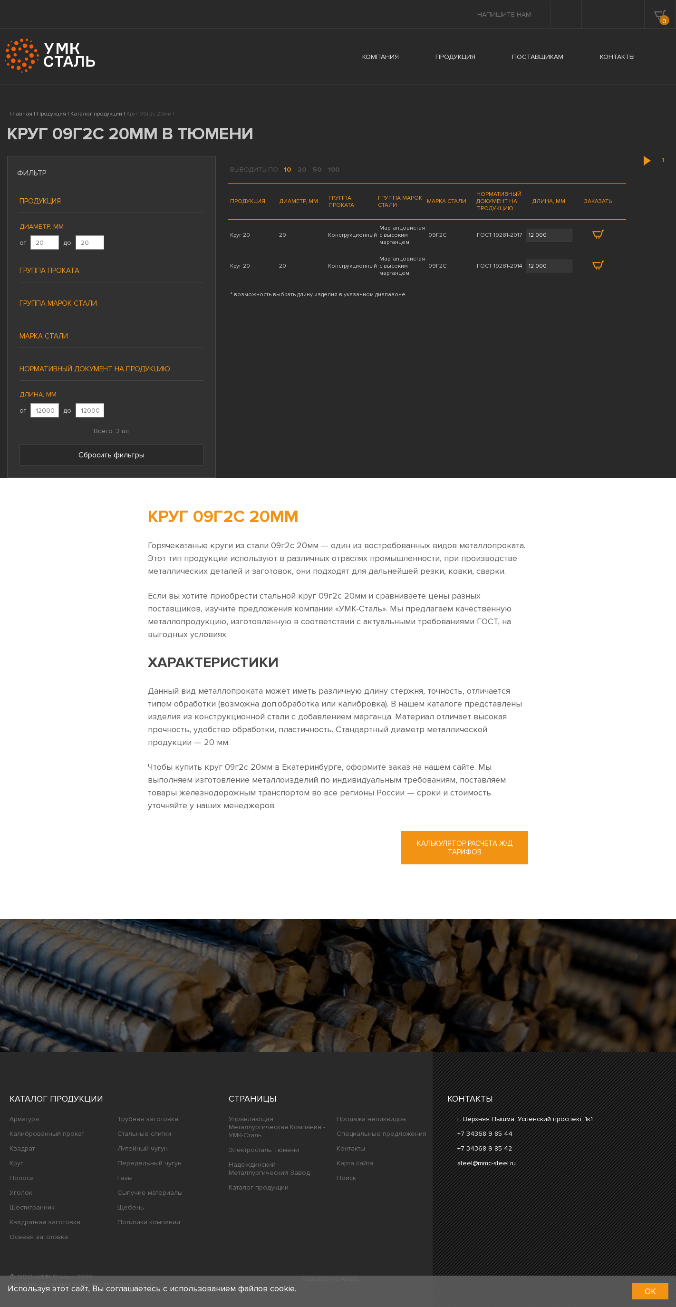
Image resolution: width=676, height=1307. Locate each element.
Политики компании (148, 1222)
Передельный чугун (149, 1163)
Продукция (40, 201)
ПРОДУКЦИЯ (455, 57)
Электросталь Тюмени (264, 1150)
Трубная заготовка (147, 1119)
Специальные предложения (381, 1134)
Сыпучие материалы (150, 1193)
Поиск (346, 1178)
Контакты (351, 1148)
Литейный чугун (142, 1148)
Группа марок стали (58, 303)
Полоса (22, 1178)
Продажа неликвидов (371, 1119)
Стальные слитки (144, 1134)
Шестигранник (32, 1207)
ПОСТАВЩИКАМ (537, 57)
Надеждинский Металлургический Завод (269, 1169)
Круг (16, 1163)
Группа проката (49, 270)
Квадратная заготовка (45, 1222)
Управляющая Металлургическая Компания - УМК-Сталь (277, 1127)
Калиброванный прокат (47, 1134)
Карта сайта (355, 1163)
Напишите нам (504, 14)
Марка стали (43, 336)
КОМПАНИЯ (380, 57)
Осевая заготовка (39, 1237)
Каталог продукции (56, 1099)
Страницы (253, 1099)
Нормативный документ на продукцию (94, 369)
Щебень (130, 1207)
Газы (125, 1178)
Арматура (24, 1119)
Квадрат (22, 1148)
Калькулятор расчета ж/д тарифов (464, 847)
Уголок (21, 1193)
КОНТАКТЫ (617, 57)
